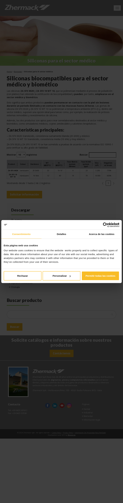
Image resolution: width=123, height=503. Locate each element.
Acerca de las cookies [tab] (101, 234)
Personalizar (62, 275)
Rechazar (22, 275)
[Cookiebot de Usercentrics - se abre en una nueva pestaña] (105, 224)
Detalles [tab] (61, 234)
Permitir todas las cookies (100, 275)
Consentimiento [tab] (21, 234)
